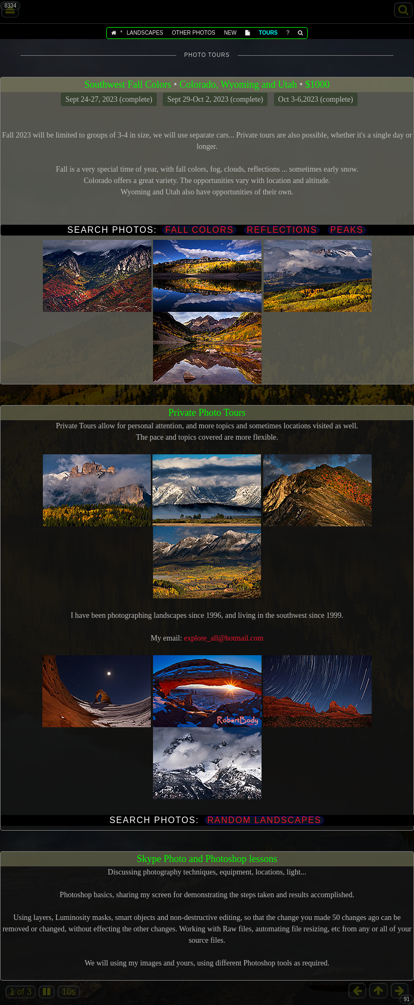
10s (69, 991)
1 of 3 (20, 991)
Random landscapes (264, 820)
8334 (10, 6)
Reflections (282, 229)
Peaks (347, 229)
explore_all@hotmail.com (223, 638)
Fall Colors (199, 229)
